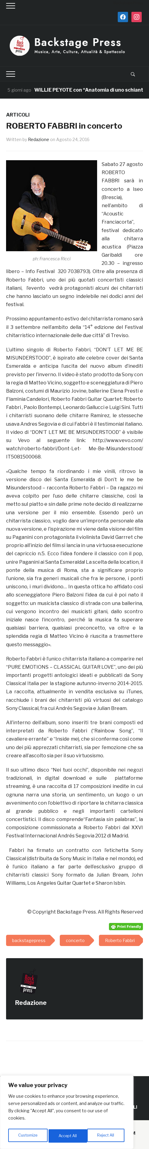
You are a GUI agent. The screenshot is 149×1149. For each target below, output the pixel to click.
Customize (28, 1135)
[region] (67, 1113)
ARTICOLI (18, 115)
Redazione (38, 139)
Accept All (107, 1135)
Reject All (67, 1135)
